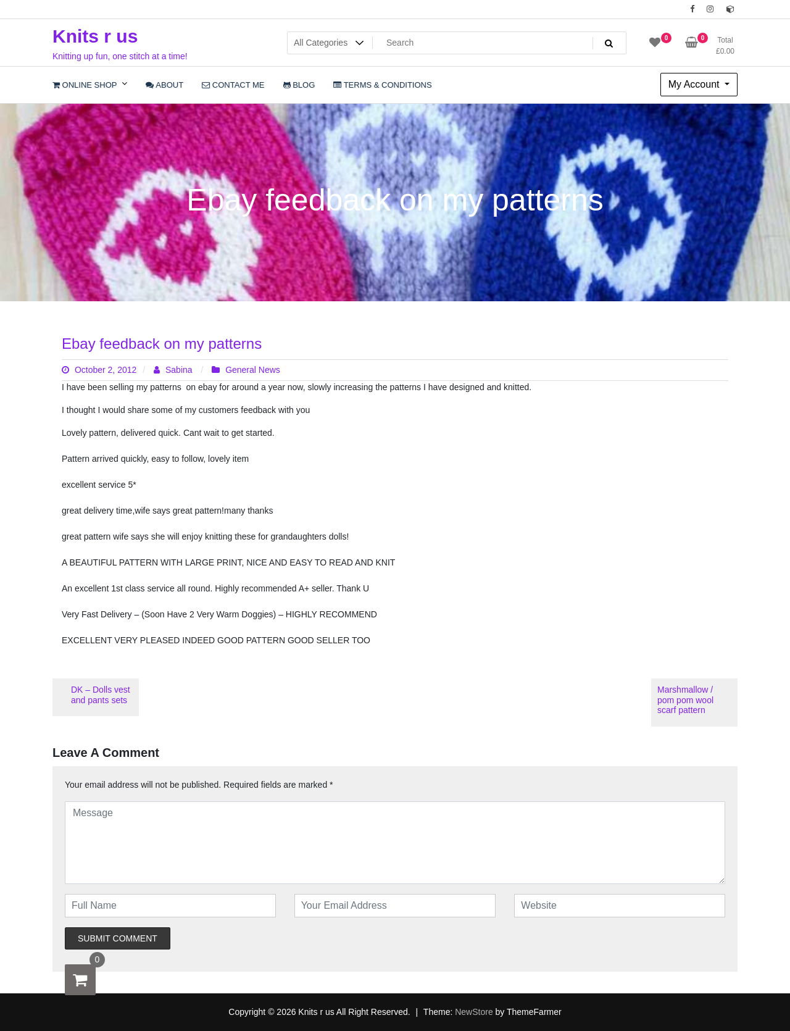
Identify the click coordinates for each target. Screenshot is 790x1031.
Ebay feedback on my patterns (162, 343)
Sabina (174, 370)
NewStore (474, 1012)
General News (252, 370)
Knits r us (95, 36)
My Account (695, 84)
